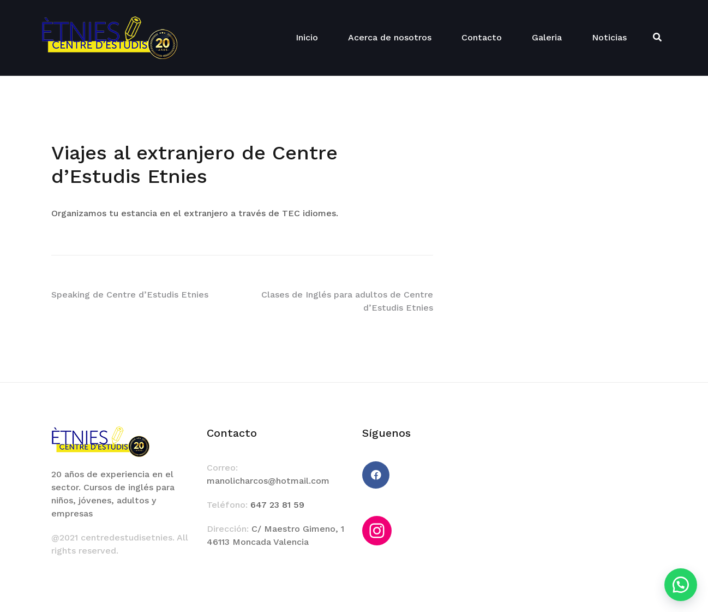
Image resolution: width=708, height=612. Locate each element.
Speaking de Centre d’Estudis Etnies (129, 294)
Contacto (481, 37)
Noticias (609, 37)
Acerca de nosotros (389, 37)
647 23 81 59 (277, 505)
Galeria (547, 37)
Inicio (307, 37)
